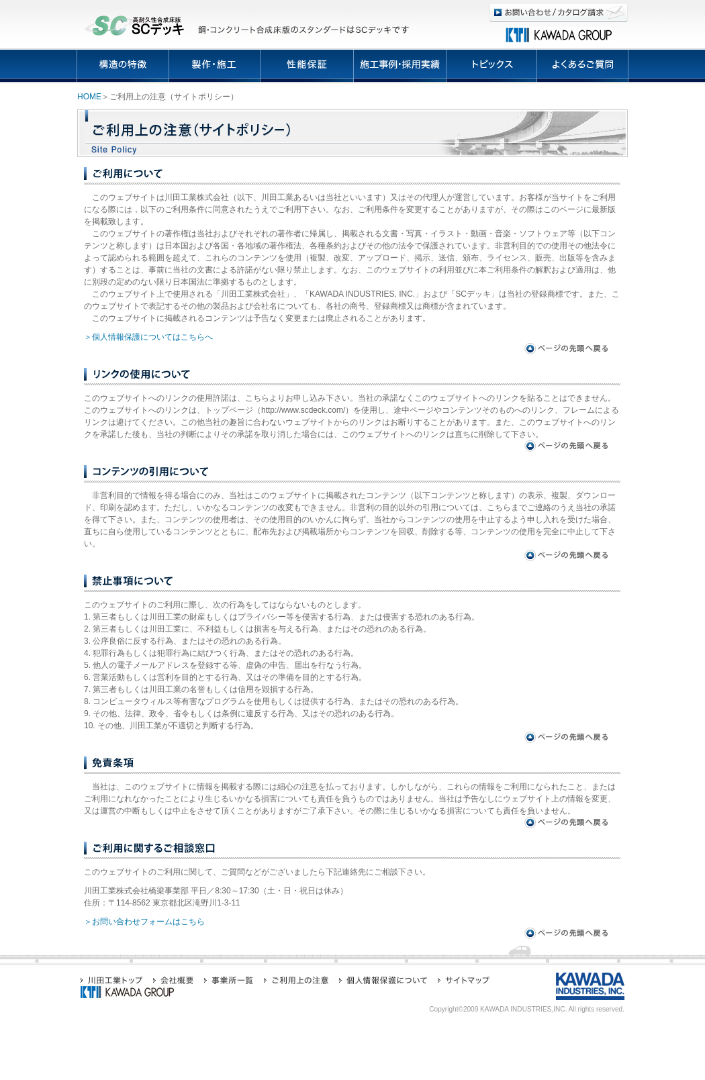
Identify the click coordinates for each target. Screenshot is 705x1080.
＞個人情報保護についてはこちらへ (148, 337)
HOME (89, 96)
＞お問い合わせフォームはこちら (144, 921)
